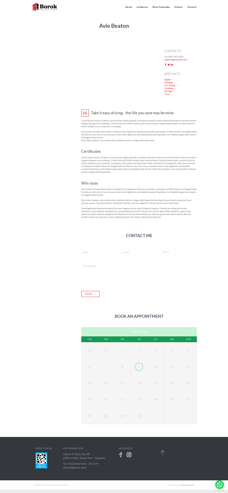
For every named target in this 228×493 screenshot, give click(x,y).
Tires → (168, 94)
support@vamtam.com (175, 59)
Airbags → (169, 91)
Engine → (169, 79)
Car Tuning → (171, 85)
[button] (219, 484)
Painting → (169, 82)
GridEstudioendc (187, 488)
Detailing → (170, 88)
